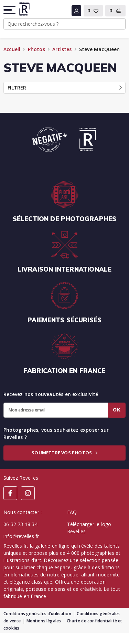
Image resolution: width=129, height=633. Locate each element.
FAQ (72, 512)
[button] (10, 10)
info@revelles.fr (21, 536)
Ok (116, 410)
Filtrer (65, 87)
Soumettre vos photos (64, 453)
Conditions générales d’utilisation (37, 614)
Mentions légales (43, 621)
